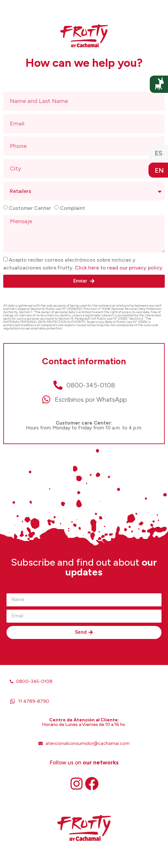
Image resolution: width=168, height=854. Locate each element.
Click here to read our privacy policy (118, 268)
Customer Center (30, 208)
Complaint (72, 208)
